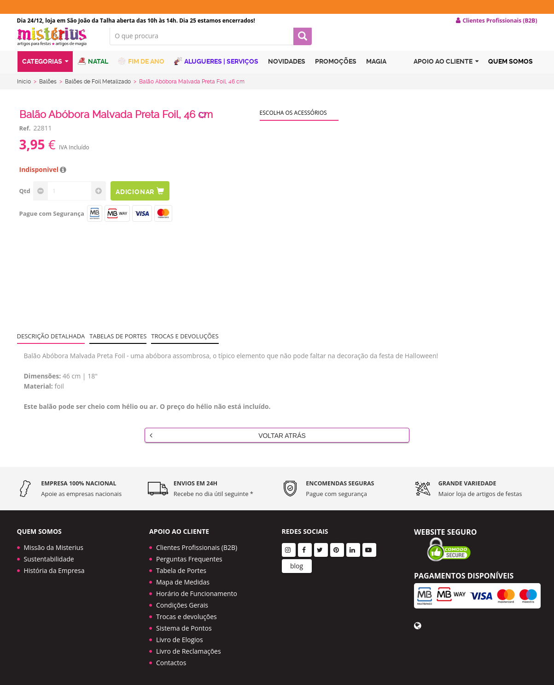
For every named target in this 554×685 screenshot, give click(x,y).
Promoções (335, 70)
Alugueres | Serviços (216, 70)
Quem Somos (510, 70)
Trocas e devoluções (184, 343)
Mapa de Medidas (183, 578)
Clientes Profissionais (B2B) (196, 544)
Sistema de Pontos (184, 624)
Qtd (24, 198)
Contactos (171, 659)
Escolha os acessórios (293, 120)
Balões (48, 89)
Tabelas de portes (117, 343)
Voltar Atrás (228, 442)
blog (296, 562)
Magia (376, 70)
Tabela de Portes (181, 567)
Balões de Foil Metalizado (98, 89)
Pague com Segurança (51, 221)
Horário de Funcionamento (196, 590)
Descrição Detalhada (51, 343)
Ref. (25, 135)
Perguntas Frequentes (189, 555)
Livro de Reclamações (188, 648)
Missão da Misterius (53, 544)
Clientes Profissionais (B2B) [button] (496, 20)
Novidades (286, 70)
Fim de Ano (141, 70)
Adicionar (142, 198)
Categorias (45, 71)
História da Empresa (54, 567)
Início (24, 89)
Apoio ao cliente (446, 71)
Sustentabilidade (49, 555)
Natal (93, 70)
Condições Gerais (182, 601)
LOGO (56, 43)
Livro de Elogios (179, 636)
